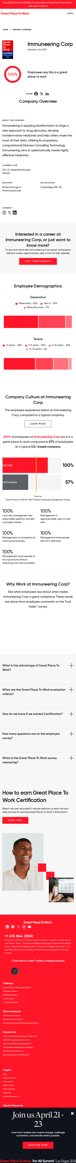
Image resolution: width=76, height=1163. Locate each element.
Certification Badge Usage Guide (37, 943)
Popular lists (9, 1032)
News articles (8, 1085)
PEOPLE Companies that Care (16, 1040)
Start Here (15, 820)
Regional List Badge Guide (23, 946)
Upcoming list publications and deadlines (20, 1023)
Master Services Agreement (47, 950)
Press (18, 943)
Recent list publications (13, 1019)
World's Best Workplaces (13, 1051)
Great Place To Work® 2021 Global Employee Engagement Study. (38, 499)
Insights (7, 1069)
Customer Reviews (10, 1002)
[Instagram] (24, 926)
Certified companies (11, 1016)
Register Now (38, 1145)
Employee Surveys (10, 995)
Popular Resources (13, 1105)
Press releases (9, 1089)
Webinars (7, 1093)
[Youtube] (29, 926)
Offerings (8, 983)
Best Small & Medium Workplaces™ (17, 1044)
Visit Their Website (38, 261)
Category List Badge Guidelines (51, 946)
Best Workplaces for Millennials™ (16, 1055)
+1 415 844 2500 (19, 936)
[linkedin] (7, 926)
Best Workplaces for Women (18, 1047)
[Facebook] (13, 926)
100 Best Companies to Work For (20, 1036)
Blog (5, 1074)
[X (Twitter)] (18, 926)
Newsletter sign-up (11, 1096)
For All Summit (9, 999)
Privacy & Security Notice (36, 940)
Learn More (38, 424)
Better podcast (9, 1078)
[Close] (72, 1114)
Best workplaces (12, 1011)
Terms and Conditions (14, 940)
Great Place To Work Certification (17, 987)
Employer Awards (10, 991)
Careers (52, 940)
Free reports (8, 1082)
